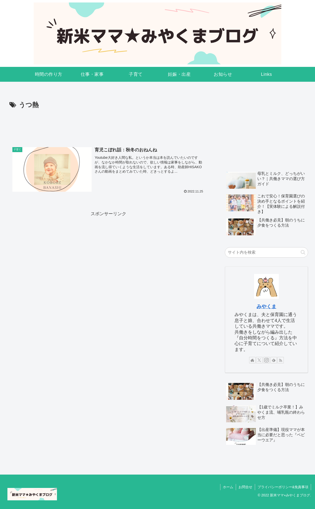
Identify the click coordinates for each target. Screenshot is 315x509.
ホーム (228, 487)
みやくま (266, 306)
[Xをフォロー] (259, 360)
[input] (266, 252)
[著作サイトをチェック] (252, 360)
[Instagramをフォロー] (266, 360)
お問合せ (245, 487)
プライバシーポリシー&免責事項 (283, 487)
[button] (303, 252)
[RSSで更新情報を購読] (280, 360)
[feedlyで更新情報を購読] (273, 360)
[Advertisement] (108, 124)
